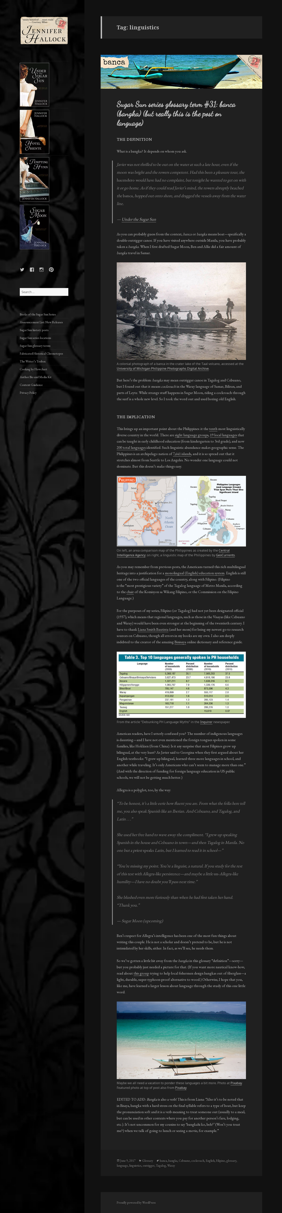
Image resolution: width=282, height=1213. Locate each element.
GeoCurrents (225, 555)
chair (130, 591)
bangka (172, 1161)
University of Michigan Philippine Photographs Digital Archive (163, 368)
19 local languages (223, 435)
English (210, 1161)
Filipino (220, 1161)
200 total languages (131, 447)
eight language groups (191, 435)
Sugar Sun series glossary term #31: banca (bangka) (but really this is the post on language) (176, 114)
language (122, 1165)
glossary (231, 1161)
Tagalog (161, 1165)
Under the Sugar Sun (139, 219)
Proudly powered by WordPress (136, 1202)
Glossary (147, 1161)
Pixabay (236, 1083)
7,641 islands (182, 453)
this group (141, 973)
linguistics (135, 1165)
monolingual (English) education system (194, 573)
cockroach (197, 1161)
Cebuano (184, 1161)
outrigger (149, 1165)
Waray (171, 1165)
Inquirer (206, 722)
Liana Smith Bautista (153, 629)
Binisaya (180, 641)
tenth (213, 428)
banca (163, 1161)
